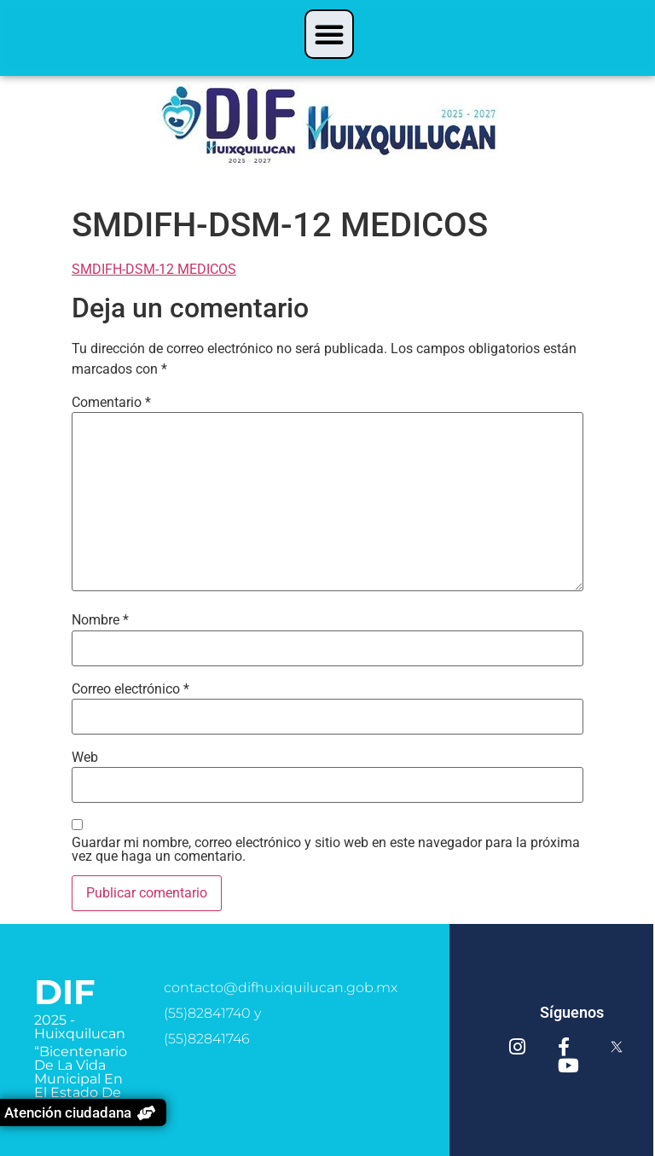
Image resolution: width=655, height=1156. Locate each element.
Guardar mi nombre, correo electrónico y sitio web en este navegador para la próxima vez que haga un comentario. (326, 849)
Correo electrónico (130, 689)
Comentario (111, 403)
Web (85, 757)
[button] (329, 34)
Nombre (100, 620)
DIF (65, 992)
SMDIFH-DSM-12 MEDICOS (154, 269)
